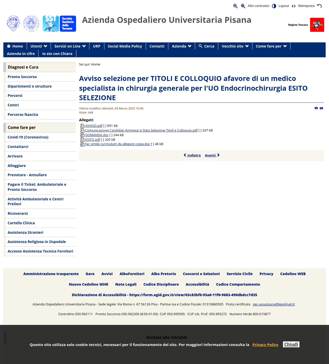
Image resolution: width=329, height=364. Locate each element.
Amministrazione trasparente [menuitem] (51, 273)
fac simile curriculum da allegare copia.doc (117, 144)
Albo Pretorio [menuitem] (163, 273)
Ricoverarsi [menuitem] (18, 213)
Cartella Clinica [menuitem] (21, 222)
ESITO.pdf (92, 139)
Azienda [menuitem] (179, 46)
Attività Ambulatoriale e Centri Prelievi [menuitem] (35, 202)
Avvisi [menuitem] (107, 273)
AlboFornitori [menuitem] (132, 273)
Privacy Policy (265, 344)
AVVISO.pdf (94, 125)
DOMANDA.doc (97, 135)
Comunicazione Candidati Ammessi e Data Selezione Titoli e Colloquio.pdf (141, 130)
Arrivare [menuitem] (15, 156)
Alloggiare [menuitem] (17, 165)
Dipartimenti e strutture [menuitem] (30, 86)
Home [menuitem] (17, 46)
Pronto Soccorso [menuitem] (22, 76)
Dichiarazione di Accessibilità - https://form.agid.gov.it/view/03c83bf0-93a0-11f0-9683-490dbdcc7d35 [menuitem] (164, 294)
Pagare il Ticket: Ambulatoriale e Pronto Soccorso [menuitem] (37, 187)
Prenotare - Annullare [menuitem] (27, 174)
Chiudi (291, 344)
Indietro (192, 155)
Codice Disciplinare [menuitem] (161, 284)
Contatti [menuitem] (157, 46)
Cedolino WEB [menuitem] (293, 273)
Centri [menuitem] (13, 104)
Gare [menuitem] (90, 273)
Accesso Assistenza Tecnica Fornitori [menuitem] (40, 251)
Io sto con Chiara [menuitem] (57, 53)
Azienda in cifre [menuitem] (21, 53)
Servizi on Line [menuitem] (67, 46)
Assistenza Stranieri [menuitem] (25, 232)
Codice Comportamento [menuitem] (238, 284)
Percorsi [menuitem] (15, 95)
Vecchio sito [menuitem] (232, 46)
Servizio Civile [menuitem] (240, 273)
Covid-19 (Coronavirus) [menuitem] (28, 137)
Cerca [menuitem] (209, 46)
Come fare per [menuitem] (268, 46)
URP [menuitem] (96, 46)
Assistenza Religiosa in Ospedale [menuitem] (37, 241)
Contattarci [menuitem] (18, 146)
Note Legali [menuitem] (125, 284)
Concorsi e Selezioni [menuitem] (201, 273)
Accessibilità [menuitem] (197, 284)
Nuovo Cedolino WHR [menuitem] (88, 284)
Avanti (212, 155)
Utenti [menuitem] (36, 46)
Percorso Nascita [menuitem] (23, 114)
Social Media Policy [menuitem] (125, 46)
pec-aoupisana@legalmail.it (274, 304)
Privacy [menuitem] (266, 273)
